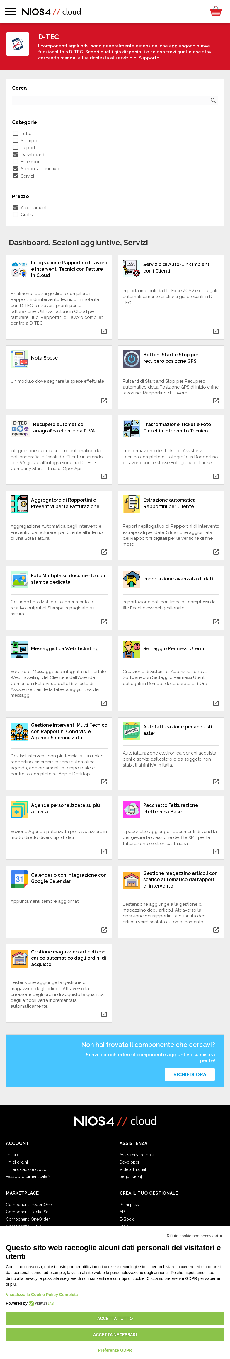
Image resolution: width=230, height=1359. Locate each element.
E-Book (127, 1219)
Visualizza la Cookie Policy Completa (42, 1294)
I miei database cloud (26, 1169)
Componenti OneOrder (28, 1219)
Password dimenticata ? (28, 1176)
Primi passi (130, 1204)
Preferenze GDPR (115, 1350)
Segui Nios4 (131, 1176)
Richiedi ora (189, 1074)
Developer (129, 1162)
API (122, 1212)
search (213, 100)
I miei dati (15, 1154)
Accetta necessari (115, 1334)
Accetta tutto (115, 1318)
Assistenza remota (137, 1154)
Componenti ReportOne (29, 1204)
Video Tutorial (133, 1169)
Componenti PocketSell (28, 1212)
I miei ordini (17, 1162)
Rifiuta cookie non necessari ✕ (195, 1236)
